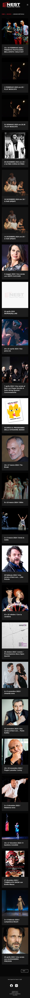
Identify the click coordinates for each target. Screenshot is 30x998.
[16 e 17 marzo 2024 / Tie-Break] (15, 448)
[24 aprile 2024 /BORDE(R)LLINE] (15, 295)
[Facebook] (11, 985)
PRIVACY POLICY (15, 992)
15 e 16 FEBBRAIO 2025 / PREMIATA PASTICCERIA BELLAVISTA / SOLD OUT (14, 50)
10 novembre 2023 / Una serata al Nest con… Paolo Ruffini (14, 731)
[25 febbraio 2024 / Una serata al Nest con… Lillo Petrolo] (15, 559)
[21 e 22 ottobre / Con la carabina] (15, 598)
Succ (25, 970)
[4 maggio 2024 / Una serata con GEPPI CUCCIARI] (15, 258)
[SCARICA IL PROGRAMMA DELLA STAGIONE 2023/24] (15, 411)
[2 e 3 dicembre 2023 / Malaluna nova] (15, 789)
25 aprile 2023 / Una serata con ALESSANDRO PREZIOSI (14, 959)
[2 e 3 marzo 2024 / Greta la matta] (15, 521)
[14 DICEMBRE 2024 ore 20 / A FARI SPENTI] (15, 220)
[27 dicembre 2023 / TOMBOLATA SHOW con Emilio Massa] (15, 864)
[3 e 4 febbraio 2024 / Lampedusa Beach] (15, 903)
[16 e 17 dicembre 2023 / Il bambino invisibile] (15, 826)
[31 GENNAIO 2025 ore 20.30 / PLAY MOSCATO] (15, 108)
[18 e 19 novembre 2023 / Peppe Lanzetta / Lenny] (15, 752)
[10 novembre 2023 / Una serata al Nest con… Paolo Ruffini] (15, 712)
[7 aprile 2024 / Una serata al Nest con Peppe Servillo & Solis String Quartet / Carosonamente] (15, 370)
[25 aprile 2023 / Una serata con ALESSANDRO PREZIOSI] (15, 941)
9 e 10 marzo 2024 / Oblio (13, 502)
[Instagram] (16, 985)
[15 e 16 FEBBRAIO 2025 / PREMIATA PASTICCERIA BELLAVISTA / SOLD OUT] (15, 31)
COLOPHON (15, 995)
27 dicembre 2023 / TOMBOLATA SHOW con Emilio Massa (13, 882)
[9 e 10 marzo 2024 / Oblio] (15, 486)
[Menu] (27, 4)
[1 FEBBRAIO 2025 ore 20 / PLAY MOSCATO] (15, 71)
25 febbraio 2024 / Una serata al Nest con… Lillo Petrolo (13, 577)
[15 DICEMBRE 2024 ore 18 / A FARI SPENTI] (15, 183)
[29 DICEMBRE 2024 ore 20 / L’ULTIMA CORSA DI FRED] (15, 145)
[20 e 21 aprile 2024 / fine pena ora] (15, 332)
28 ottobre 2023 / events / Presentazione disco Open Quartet (14, 654)
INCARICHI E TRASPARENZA (15, 993)
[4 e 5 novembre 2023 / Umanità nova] (15, 675)
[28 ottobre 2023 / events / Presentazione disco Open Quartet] (15, 635)
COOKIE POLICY (15, 991)
